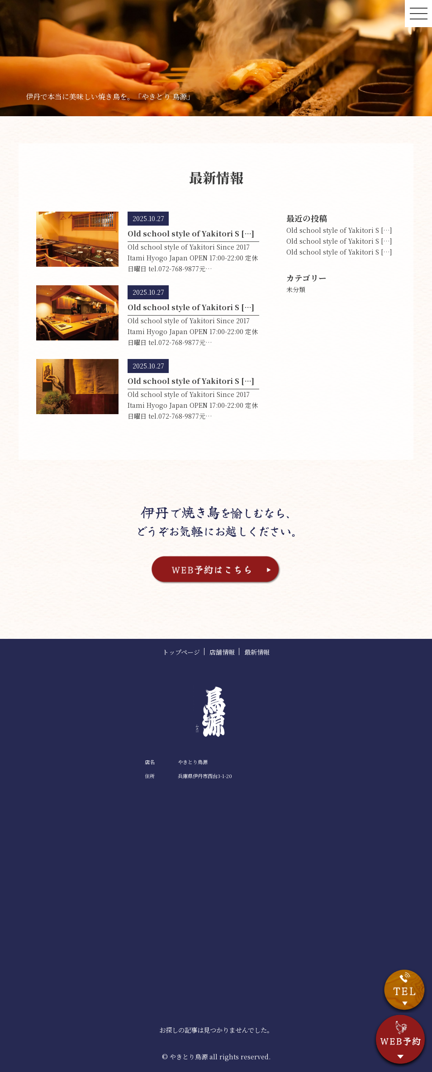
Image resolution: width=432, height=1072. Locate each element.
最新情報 (257, 651)
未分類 (295, 289)
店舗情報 (222, 651)
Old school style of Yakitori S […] (339, 230)
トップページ (181, 651)
